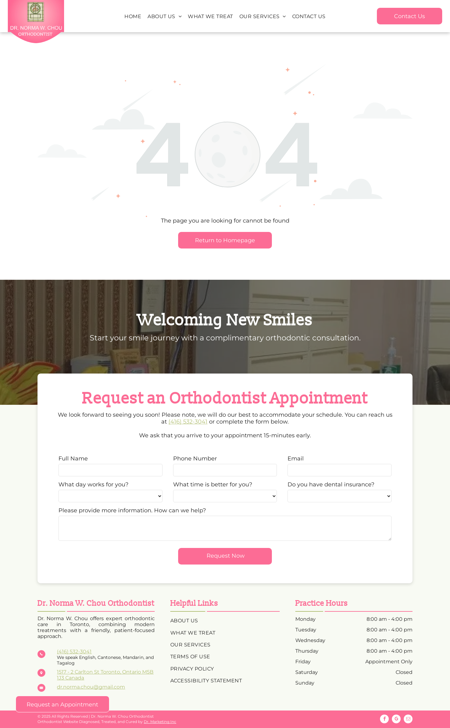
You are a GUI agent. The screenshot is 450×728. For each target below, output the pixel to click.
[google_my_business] (396, 720)
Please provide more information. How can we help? (132, 510)
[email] (408, 720)
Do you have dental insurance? (331, 484)
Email (296, 458)
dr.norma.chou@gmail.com (91, 687)
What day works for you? (93, 484)
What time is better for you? (212, 484)
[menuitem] (132, 16)
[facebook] (384, 720)
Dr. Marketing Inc (160, 721)
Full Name (73, 458)
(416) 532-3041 (188, 421)
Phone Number (195, 458)
